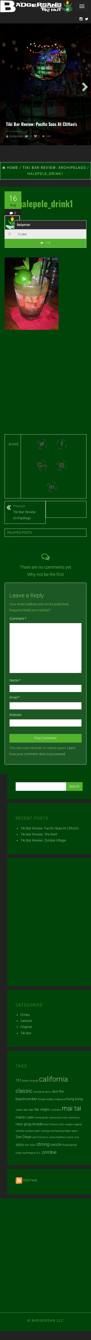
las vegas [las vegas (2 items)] (42, 1108)
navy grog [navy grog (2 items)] (23, 1123)
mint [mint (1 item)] (64, 1116)
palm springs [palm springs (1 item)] (42, 1129)
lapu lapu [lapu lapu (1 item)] (29, 1108)
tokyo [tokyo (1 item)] (19, 1151)
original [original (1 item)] (77, 1123)
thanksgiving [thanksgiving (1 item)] (69, 1143)
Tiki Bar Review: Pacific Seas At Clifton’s (41, 122)
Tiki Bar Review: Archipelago (29, 510)
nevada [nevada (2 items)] (37, 1123)
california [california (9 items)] (53, 1078)
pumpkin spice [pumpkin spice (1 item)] (69, 1129)
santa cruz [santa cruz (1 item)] (72, 1136)
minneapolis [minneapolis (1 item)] (41, 1116)
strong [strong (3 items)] (42, 1143)
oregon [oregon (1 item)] (69, 1123)
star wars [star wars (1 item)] (30, 1143)
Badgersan (16, 135)
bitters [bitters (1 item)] (26, 1079)
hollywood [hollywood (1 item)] (60, 1098)
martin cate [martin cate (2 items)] (25, 1116)
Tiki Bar (25, 1032)
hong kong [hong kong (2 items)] (75, 1098)
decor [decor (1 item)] (48, 1090)
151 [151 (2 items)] (18, 1079)
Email (14, 696)
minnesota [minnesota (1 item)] (55, 1116)
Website (15, 714)
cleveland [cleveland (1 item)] (38, 1090)
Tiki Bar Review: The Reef (38, 833)
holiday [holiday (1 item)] (50, 1098)
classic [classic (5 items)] (24, 1089)
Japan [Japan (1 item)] (19, 1108)
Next (84, 85)
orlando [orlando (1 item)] (20, 1129)
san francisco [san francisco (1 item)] (40, 1136)
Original (26, 1026)
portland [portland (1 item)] (55, 1129)
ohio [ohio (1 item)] (61, 1123)
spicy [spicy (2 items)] (20, 1143)
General (26, 1020)
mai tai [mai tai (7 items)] (71, 1107)
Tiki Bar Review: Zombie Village (43, 839)
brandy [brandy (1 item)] (34, 1079)
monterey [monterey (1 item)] (73, 1116)
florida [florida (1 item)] (41, 1098)
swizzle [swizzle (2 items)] (55, 1143)
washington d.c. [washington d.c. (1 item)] (32, 1151)
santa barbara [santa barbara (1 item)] (57, 1136)
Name (14, 679)
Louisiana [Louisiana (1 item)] (55, 1108)
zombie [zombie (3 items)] (49, 1151)
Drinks (25, 1013)
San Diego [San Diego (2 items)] (23, 1135)
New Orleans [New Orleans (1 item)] (50, 1123)
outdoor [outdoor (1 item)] (29, 1129)
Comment (17, 617)
